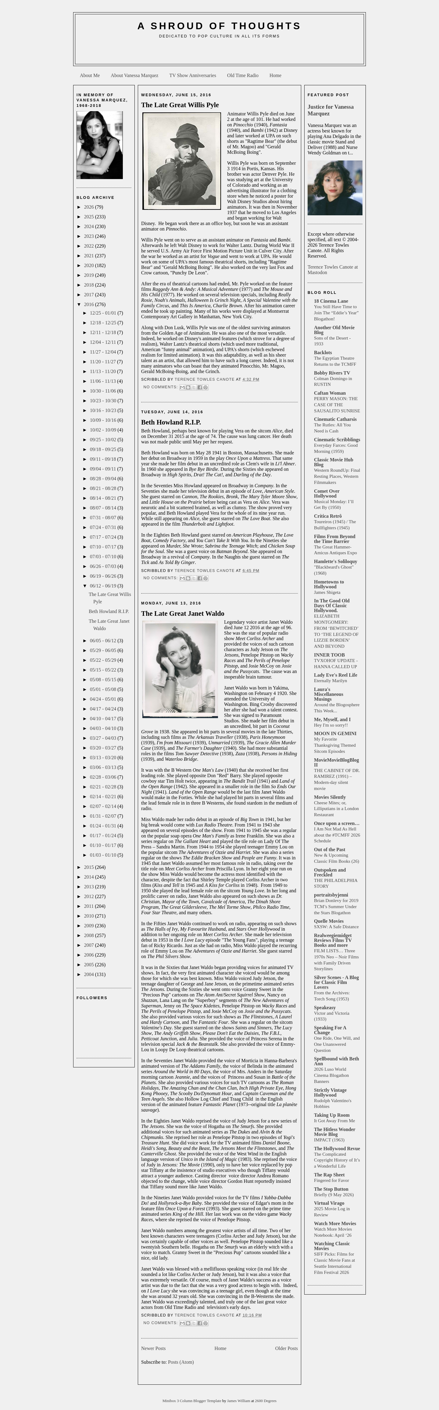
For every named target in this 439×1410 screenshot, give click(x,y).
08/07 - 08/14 (103, 507)
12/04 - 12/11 (103, 342)
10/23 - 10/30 (103, 400)
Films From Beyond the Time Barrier (334, 539)
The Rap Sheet (329, 1174)
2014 (89, 876)
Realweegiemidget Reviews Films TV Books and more (333, 940)
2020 (89, 265)
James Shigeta (327, 592)
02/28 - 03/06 (103, 777)
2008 (89, 935)
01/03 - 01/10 (103, 855)
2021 (89, 255)
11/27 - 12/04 (103, 351)
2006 (89, 954)
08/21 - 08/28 (103, 488)
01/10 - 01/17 (103, 845)
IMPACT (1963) (329, 1139)
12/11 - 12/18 (103, 332)
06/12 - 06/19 (103, 585)
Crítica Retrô (328, 516)
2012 (89, 896)
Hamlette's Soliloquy (335, 561)
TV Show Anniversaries (192, 75)
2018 (89, 284)
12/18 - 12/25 (103, 322)
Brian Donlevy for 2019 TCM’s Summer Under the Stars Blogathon (336, 906)
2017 (89, 294)
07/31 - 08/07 (103, 517)
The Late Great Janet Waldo (182, 613)
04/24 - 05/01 (103, 699)
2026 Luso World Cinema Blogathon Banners (331, 1075)
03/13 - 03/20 (103, 757)
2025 (89, 216)
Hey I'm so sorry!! (331, 725)
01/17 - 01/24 (103, 835)
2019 (89, 275)
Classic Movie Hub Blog (333, 462)
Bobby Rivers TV (332, 372)
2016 (89, 304)
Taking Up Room (332, 1115)
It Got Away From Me (334, 1120)
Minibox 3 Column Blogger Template (192, 1401)
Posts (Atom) (181, 1362)
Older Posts (286, 1348)
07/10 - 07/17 (103, 546)
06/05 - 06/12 (103, 640)
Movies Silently (330, 797)
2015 (89, 867)
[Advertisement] (219, 53)
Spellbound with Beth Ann (336, 1061)
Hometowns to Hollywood (329, 584)
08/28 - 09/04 (103, 478)
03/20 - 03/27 (103, 747)
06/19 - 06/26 (103, 576)
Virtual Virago (329, 1203)
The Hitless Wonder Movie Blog (334, 1132)
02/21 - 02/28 (103, 786)
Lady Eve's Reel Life (335, 675)
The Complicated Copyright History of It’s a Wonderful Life (337, 1160)
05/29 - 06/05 (103, 650)
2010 (89, 915)
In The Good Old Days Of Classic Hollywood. (332, 605)
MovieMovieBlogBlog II (336, 762)
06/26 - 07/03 (103, 566)
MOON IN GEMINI (335, 733)
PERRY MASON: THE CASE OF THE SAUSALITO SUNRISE (337, 404)
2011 (89, 906)
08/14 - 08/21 (103, 498)
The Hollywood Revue (337, 1148)
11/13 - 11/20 (103, 371)
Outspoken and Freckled (330, 872)
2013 (89, 886)
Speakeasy (325, 1007)
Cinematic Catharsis (335, 419)
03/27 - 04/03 (103, 738)
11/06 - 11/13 (103, 381)
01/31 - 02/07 (103, 816)
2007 (89, 945)
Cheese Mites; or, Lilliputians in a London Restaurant (336, 808)
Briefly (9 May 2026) (334, 1194)
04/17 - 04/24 (103, 708)
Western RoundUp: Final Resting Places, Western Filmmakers (337, 476)
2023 (89, 236)
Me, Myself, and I (332, 719)
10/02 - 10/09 (103, 429)
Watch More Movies (335, 1223)
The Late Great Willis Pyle (180, 105)
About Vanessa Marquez (134, 75)
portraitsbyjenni (331, 894)
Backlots (323, 352)
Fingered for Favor (331, 1180)
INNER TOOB (329, 654)
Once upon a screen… (336, 823)
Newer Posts (153, 1348)
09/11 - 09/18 (103, 459)
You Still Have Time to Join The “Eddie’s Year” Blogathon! (336, 312)
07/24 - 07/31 (103, 527)
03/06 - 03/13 (103, 767)
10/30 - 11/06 (103, 390)
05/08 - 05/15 (103, 679)
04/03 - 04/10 (103, 728)
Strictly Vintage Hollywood (330, 1092)
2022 (89, 246)
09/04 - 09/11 (103, 468)
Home (275, 75)
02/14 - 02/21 (103, 796)
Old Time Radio (243, 75)
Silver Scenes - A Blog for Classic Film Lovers (336, 982)
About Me (90, 75)
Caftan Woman (330, 393)
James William (239, 1401)
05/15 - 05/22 (103, 669)
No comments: (161, 387)
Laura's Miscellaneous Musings (328, 694)
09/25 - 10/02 (103, 439)
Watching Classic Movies (332, 1246)
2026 (89, 207)
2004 (89, 974)
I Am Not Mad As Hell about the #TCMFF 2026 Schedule (337, 835)
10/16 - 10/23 (103, 410)
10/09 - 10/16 (103, 420)
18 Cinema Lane (331, 301)
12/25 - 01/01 (103, 312)
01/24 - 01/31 (103, 825)
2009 (89, 925)
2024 (89, 226)
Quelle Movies (329, 921)
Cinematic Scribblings (337, 439)
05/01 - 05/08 (103, 689)
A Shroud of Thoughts (219, 25)
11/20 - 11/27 (103, 361)
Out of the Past (329, 849)
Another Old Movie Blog (334, 330)
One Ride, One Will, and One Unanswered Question (337, 1044)
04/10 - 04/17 (103, 718)
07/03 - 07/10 (103, 556)
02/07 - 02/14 (103, 806)
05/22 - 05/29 (103, 660)
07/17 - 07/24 (103, 537)
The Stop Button (331, 1189)
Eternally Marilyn (330, 680)
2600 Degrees (266, 1401)
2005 (89, 964)
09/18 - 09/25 (103, 449)
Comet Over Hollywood (327, 493)
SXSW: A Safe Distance (336, 926)
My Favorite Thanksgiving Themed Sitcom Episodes (335, 745)
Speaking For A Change (330, 1030)
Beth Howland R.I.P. (109, 611)
